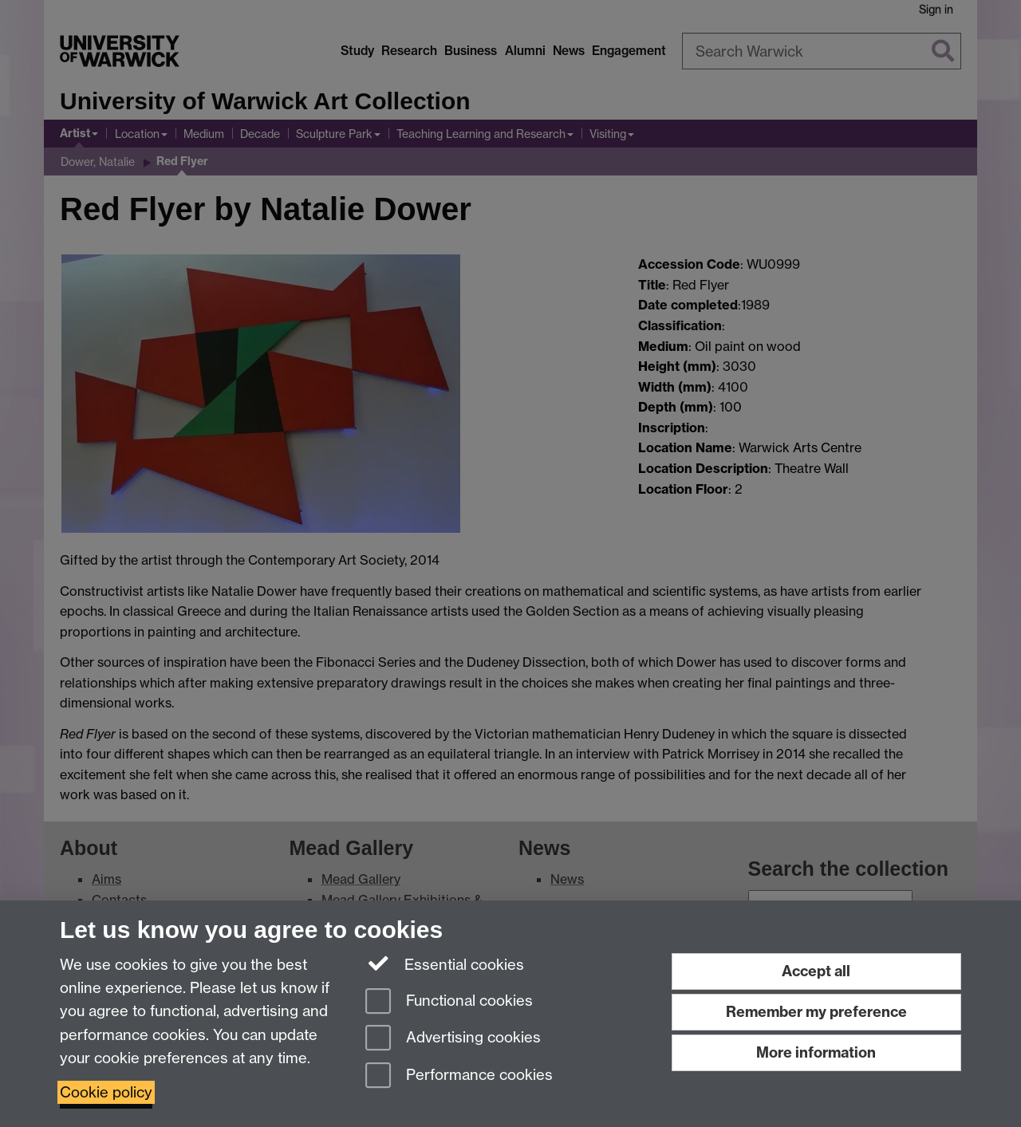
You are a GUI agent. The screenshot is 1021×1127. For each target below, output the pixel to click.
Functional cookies (449, 1002)
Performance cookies (459, 1076)
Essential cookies (444, 963)
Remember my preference (816, 1012)
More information (816, 1052)
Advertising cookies (453, 1039)
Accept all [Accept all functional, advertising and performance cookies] (816, 971)
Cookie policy (106, 1092)
